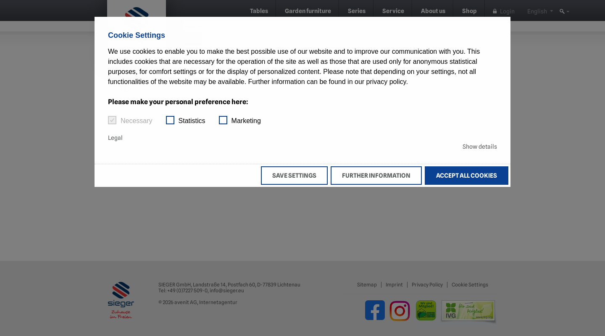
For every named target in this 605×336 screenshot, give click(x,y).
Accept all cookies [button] (466, 175)
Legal (115, 137)
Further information (376, 175)
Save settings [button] (294, 175)
